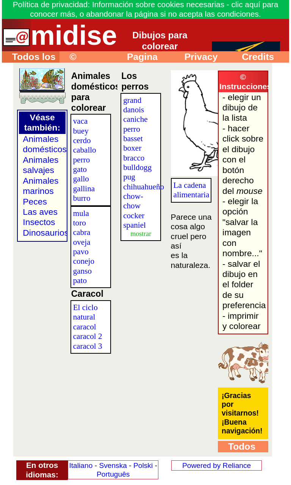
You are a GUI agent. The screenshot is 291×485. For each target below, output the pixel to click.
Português (113, 474)
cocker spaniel (134, 220)
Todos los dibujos (29, 57)
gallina (84, 188)
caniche (135, 119)
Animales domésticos (45, 144)
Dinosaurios (46, 233)
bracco (133, 157)
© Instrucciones (88, 57)
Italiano (80, 465)
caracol (84, 326)
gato (80, 169)
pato (80, 280)
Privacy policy (196, 57)
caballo (84, 149)
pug (129, 176)
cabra (82, 232)
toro (79, 222)
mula (81, 213)
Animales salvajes (40, 165)
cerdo (82, 140)
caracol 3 (87, 346)
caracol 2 (87, 336)
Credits (253, 57)
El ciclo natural (85, 312)
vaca (80, 121)
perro (81, 159)
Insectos (39, 222)
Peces (35, 201)
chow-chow (133, 201)
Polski (143, 465)
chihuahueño (143, 186)
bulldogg (137, 167)
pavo (81, 251)
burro (82, 198)
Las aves (40, 212)
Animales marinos (40, 186)
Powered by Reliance (216, 465)
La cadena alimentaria (192, 190)
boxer (132, 148)
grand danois (133, 105)
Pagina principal (137, 57)
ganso (82, 271)
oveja (82, 242)
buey (81, 130)
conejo (83, 261)
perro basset (133, 133)
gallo (81, 178)
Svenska (113, 465)
